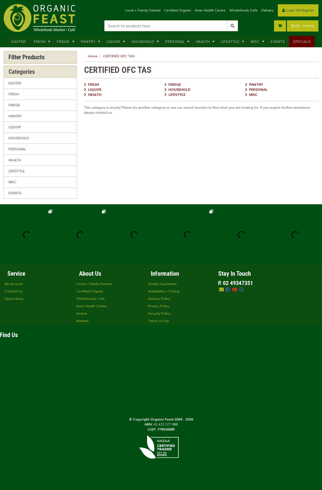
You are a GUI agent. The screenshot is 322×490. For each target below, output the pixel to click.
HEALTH (203, 41)
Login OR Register (298, 10)
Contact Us (13, 291)
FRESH (40, 41)
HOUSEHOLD (143, 41)
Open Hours (14, 298)
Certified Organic (177, 10)
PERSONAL (175, 41)
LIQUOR (113, 41)
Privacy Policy (158, 306)
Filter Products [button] (27, 57)
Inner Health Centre (210, 10)
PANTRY (88, 41)
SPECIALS (302, 41)
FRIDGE (63, 41)
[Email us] (221, 289)
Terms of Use (158, 321)
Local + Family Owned (142, 10)
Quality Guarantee (162, 284)
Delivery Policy (159, 298)
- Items (302, 25)
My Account (14, 284)
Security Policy (159, 313)
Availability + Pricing (163, 291)
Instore (81, 313)
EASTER (19, 41)
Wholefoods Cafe (243, 10)
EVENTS (278, 41)
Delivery (267, 10)
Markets (82, 321)
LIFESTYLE (230, 41)
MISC (255, 41)
